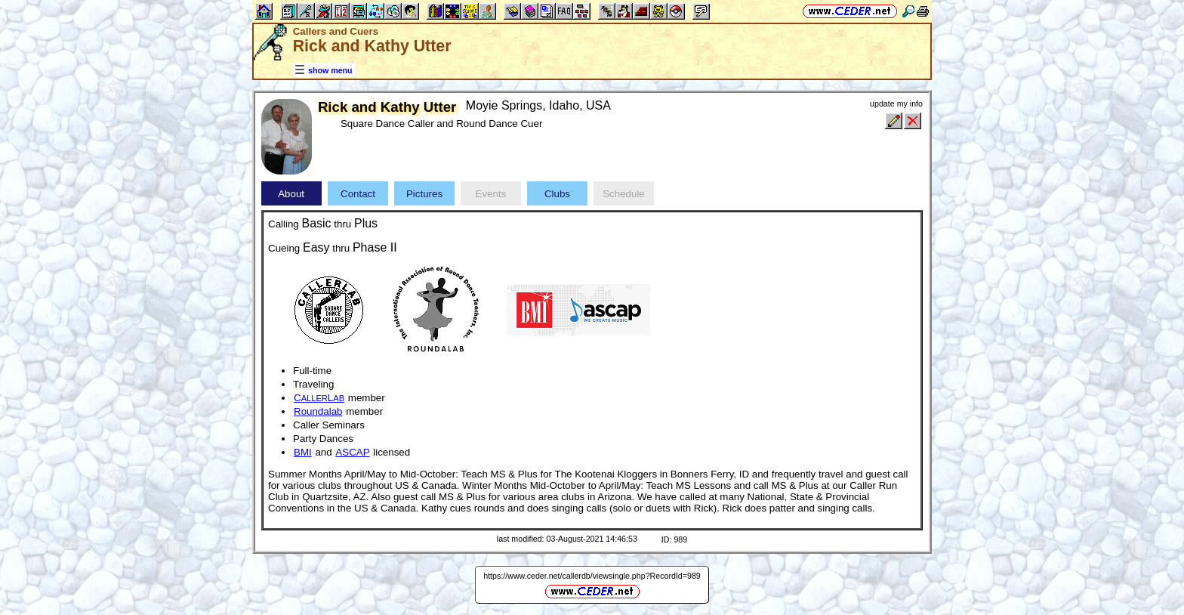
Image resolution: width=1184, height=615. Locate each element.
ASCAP (352, 452)
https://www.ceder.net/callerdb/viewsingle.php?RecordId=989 (592, 575)
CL (319, 397)
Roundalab (318, 411)
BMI (303, 452)
